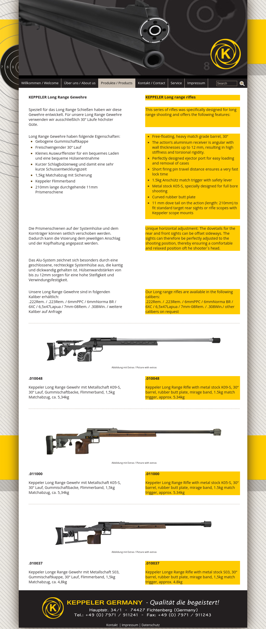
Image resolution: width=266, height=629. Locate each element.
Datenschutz (151, 625)
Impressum (130, 625)
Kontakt (111, 625)
